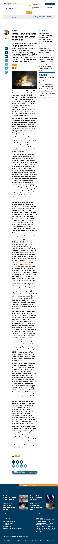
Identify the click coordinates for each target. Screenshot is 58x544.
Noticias (38, 7)
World (32, 23)
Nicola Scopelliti (44, 48)
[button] (29, 12)
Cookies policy (14, 536)
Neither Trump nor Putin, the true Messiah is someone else (36, 506)
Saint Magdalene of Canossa (42, 16)
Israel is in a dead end (46, 77)
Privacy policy (6, 536)
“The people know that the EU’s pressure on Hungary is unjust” (9, 506)
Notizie (37, 4)
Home (26, 23)
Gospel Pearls (16, 17)
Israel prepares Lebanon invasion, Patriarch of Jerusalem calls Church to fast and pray (45, 38)
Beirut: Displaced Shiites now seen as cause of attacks (9, 497)
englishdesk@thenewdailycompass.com (13, 528)
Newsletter (49, 7)
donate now (49, 4)
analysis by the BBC (28, 264)
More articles (29, 485)
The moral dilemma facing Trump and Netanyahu (36, 497)
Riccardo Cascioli (6, 38)
